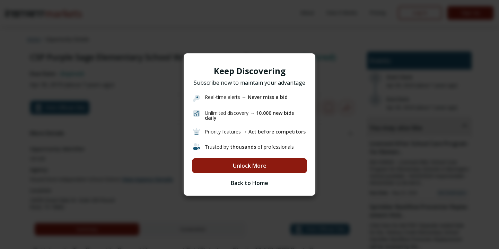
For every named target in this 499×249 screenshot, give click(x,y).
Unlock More (249, 165)
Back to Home (249, 183)
